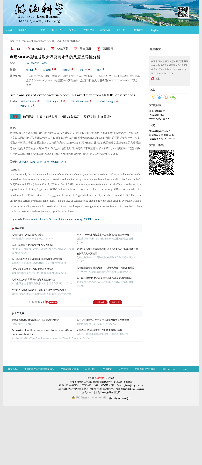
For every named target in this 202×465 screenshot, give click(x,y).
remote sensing (74, 219)
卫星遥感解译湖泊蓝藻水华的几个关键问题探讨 (35, 320)
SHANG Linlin (28, 101)
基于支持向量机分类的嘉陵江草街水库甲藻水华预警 (103, 320)
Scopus (185, 369)
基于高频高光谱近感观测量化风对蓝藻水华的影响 (37, 259)
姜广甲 (83, 69)
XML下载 (62, 48)
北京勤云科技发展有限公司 (106, 392)
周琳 (98, 69)
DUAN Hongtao (79, 101)
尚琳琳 (30, 69)
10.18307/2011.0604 (37, 63)
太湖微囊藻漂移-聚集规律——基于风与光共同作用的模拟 (105, 268)
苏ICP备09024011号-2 (119, 398)
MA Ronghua (52, 101)
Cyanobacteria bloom (34, 219)
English (155, 30)
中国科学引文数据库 (145, 369)
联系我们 (139, 30)
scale (96, 219)
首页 (42, 30)
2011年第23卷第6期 (36, 41)
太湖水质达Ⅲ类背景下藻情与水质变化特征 (33, 279)
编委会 (73, 30)
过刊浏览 (21, 41)
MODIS (55, 161)
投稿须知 (88, 30)
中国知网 (107, 369)
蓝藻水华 (24, 161)
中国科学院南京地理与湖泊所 (39, 369)
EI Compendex (168, 369)
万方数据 (123, 369)
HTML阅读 (38, 48)
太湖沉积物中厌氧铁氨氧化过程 (27, 234)
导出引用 (85, 48)
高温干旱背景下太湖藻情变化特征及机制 (32, 245)
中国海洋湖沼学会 (70, 369)
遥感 (46, 161)
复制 (157, 78)
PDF (18, 48)
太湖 (39, 161)
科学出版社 (91, 369)
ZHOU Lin (26, 106)
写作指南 (105, 30)
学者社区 (116, 302)
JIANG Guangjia (106, 101)
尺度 (63, 161)
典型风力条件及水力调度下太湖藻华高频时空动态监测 (39, 290)
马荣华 (47, 69)
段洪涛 (66, 69)
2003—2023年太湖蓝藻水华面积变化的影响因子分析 (103, 234)
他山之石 (122, 30)
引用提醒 (107, 48)
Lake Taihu (59, 219)
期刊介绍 (57, 30)
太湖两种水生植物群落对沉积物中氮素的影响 (99, 330)
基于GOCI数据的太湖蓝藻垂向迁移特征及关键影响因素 (104, 278)
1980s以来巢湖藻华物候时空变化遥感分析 (32, 269)
